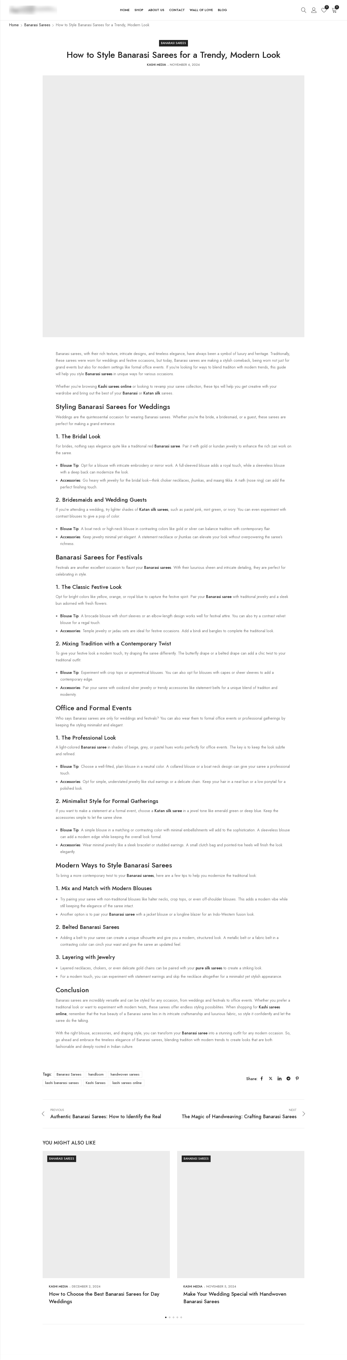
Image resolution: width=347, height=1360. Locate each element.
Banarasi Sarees (37, 25)
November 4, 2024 (185, 64)
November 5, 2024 (221, 1286)
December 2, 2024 (86, 1286)
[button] (166, 1317)
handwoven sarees (125, 1074)
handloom (96, 1074)
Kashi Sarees (96, 1082)
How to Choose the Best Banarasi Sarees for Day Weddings (105, 1297)
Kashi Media (156, 64)
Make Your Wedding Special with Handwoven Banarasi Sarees (225, 1297)
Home (14, 25)
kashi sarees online (127, 1082)
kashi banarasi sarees (62, 1082)
